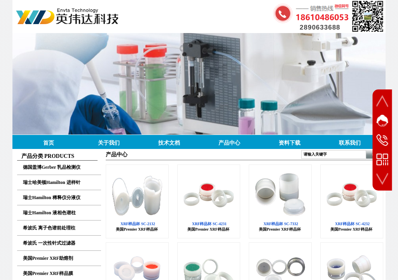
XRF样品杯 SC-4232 (352, 224)
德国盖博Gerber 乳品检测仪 (51, 167)
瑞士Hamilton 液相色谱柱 (49, 212)
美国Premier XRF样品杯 (137, 229)
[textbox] (333, 154)
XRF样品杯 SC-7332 (281, 224)
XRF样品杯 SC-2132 (137, 224)
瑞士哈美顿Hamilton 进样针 (51, 182)
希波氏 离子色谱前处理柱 (49, 228)
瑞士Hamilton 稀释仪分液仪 (51, 197)
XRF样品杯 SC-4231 (209, 224)
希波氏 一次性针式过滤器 (49, 243)
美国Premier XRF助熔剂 (48, 258)
